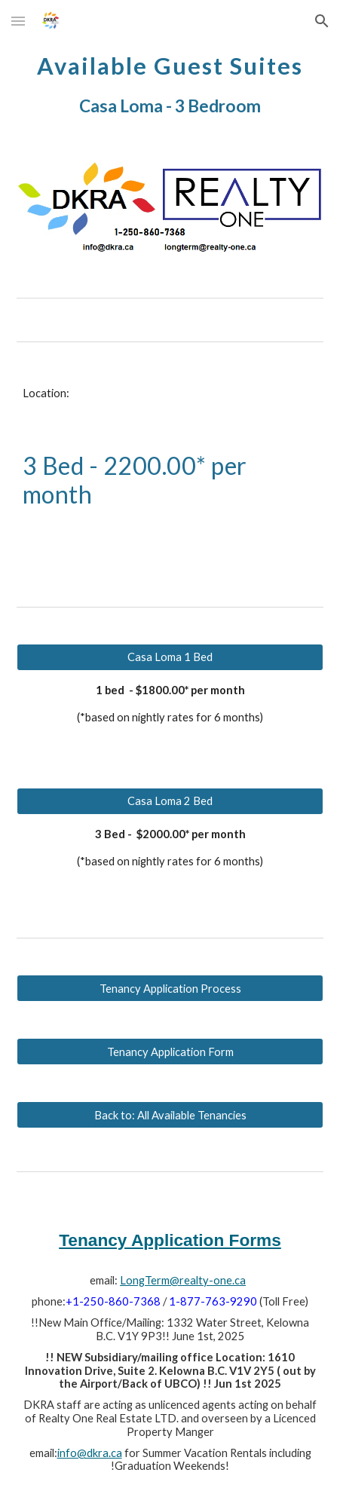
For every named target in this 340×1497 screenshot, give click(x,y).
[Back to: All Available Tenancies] (170, 1114)
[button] (18, 20)
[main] (170, 82)
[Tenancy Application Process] (170, 988)
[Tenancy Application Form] (170, 1051)
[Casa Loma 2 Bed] (170, 800)
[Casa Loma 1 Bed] (170, 656)
